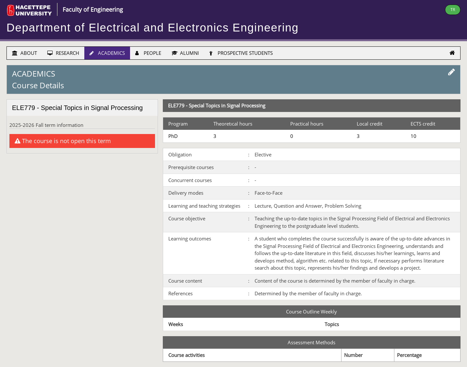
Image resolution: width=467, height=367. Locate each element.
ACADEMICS (107, 53)
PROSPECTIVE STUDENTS (241, 53)
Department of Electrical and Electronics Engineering (152, 27)
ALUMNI (185, 53)
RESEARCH (63, 53)
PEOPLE (148, 53)
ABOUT (24, 53)
